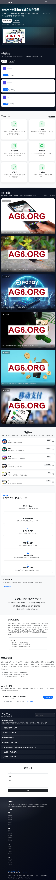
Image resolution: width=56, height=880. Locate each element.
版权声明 (10, 862)
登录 (11, 61)
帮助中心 (10, 835)
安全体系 (10, 815)
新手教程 (10, 837)
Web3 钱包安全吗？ (9, 737)
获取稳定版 (48, 697)
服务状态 (10, 840)
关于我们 (10, 851)
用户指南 (10, 831)
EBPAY (10, 2)
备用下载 (30, 701)
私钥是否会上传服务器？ (10, 733)
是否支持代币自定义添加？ (10, 742)
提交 (28, 790)
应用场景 (10, 822)
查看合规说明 (7, 586)
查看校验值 (8, 701)
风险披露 (10, 860)
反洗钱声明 (10, 864)
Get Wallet (7, 21)
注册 (4, 61)
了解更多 (12, 75)
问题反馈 (10, 833)
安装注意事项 (19, 701)
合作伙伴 (10, 846)
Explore (16, 21)
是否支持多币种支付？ (9, 757)
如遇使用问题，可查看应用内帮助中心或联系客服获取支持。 (20, 747)
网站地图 (24, 873)
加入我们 (10, 853)
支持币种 (10, 817)
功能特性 (10, 824)
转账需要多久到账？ (9, 720)
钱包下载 (10, 820)
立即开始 (5, 75)
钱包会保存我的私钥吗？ (10, 752)
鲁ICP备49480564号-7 (13, 871)
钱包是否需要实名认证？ (10, 728)
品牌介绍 (10, 849)
